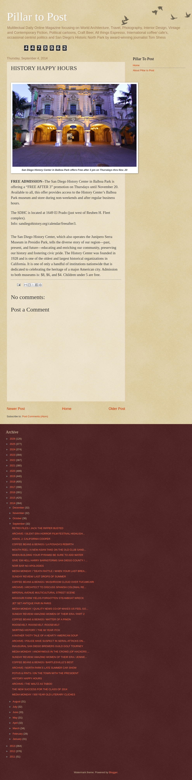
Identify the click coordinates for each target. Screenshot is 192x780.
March (16, 728)
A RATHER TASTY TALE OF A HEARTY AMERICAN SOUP (45, 635)
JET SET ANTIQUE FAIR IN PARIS (31, 603)
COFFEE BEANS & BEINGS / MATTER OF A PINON (41, 619)
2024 (13, 449)
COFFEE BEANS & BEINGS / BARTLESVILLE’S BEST (43, 662)
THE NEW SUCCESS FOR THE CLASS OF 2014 (39, 689)
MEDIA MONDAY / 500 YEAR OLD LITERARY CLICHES (43, 694)
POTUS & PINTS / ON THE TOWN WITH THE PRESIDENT (45, 673)
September (19, 523)
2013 (13, 745)
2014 (13, 503)
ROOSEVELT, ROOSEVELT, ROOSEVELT (36, 624)
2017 (13, 487)
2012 (13, 751)
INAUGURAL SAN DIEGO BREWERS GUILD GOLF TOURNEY (47, 646)
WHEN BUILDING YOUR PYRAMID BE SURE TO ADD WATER (47, 555)
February (18, 733)
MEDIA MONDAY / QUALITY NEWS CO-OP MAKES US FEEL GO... (50, 608)
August (17, 701)
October (17, 518)
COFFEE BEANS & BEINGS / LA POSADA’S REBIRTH (43, 544)
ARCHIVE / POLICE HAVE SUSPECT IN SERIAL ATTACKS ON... (48, 640)
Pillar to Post (37, 16)
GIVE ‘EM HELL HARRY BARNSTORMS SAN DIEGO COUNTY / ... (49, 560)
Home (66, 409)
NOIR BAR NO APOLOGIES (28, 565)
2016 (13, 492)
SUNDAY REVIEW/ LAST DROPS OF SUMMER (39, 576)
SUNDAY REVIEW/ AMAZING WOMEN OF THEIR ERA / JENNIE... (49, 657)
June (16, 712)
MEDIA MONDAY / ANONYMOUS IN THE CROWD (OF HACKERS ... (50, 651)
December (19, 507)
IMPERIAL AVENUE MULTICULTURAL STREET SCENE (43, 592)
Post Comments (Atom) (35, 416)
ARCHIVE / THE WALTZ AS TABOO (32, 683)
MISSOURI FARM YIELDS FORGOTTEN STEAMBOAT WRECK (48, 598)
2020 (13, 470)
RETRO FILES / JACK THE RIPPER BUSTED (37, 528)
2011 (13, 756)
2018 (13, 481)
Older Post (117, 409)
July (15, 706)
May (15, 717)
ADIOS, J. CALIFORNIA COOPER (31, 538)
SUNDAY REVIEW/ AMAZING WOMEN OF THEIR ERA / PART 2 (48, 614)
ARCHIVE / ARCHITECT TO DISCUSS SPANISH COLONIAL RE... (49, 587)
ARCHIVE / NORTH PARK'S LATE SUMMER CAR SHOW (44, 667)
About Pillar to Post (143, 70)
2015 (13, 497)
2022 (13, 460)
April (15, 722)
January (17, 738)
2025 (13, 443)
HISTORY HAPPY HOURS (27, 678)
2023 (13, 454)
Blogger (113, 772)
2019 (13, 476)
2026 (13, 438)
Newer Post (16, 409)
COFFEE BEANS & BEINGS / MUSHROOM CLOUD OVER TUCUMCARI (53, 581)
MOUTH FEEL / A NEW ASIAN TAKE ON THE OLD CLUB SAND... (49, 549)
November (19, 513)
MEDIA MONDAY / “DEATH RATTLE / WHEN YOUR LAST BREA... (49, 571)
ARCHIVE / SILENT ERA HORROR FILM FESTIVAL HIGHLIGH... (48, 533)
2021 (13, 465)
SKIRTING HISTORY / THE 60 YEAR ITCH (36, 630)
